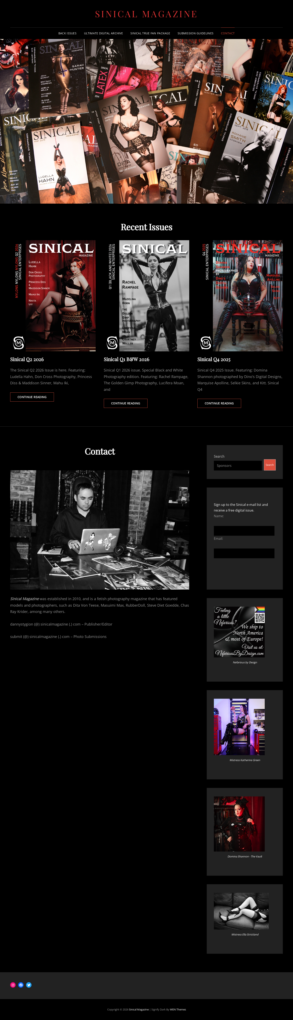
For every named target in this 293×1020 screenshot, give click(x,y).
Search (219, 456)
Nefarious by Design (245, 662)
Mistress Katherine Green (245, 760)
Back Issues (67, 33)
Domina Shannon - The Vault (244, 856)
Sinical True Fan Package (150, 33)
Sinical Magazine (146, 14)
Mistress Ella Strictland (244, 934)
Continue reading (35, 398)
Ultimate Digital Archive (103, 33)
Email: (218, 538)
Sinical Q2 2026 (27, 359)
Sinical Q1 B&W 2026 (126, 359)
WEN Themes (178, 1009)
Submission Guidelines (195, 33)
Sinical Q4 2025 (213, 359)
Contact (228, 33)
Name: (219, 516)
